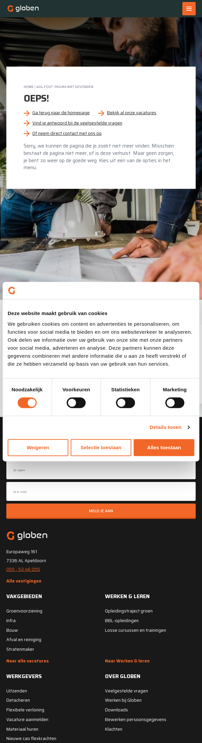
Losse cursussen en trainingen (135, 630)
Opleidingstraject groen (129, 610)
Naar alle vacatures (27, 660)
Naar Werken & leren (127, 660)
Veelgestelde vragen (126, 690)
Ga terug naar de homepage (61, 112)
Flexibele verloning (25, 709)
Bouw (12, 630)
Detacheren (18, 700)
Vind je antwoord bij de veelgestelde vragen (77, 123)
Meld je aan (101, 511)
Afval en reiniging (23, 639)
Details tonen (165, 427)
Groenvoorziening (24, 610)
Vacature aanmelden (27, 719)
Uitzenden (16, 690)
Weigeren (38, 447)
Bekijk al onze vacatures (131, 112)
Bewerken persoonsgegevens (135, 719)
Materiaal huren (22, 729)
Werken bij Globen (123, 700)
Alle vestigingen (23, 580)
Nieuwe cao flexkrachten (31, 738)
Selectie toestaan (101, 447)
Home (29, 86)
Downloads (116, 709)
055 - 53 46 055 (23, 569)
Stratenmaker (20, 649)
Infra (11, 620)
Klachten (113, 729)
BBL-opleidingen (122, 620)
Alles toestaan (164, 447)
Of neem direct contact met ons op (67, 133)
